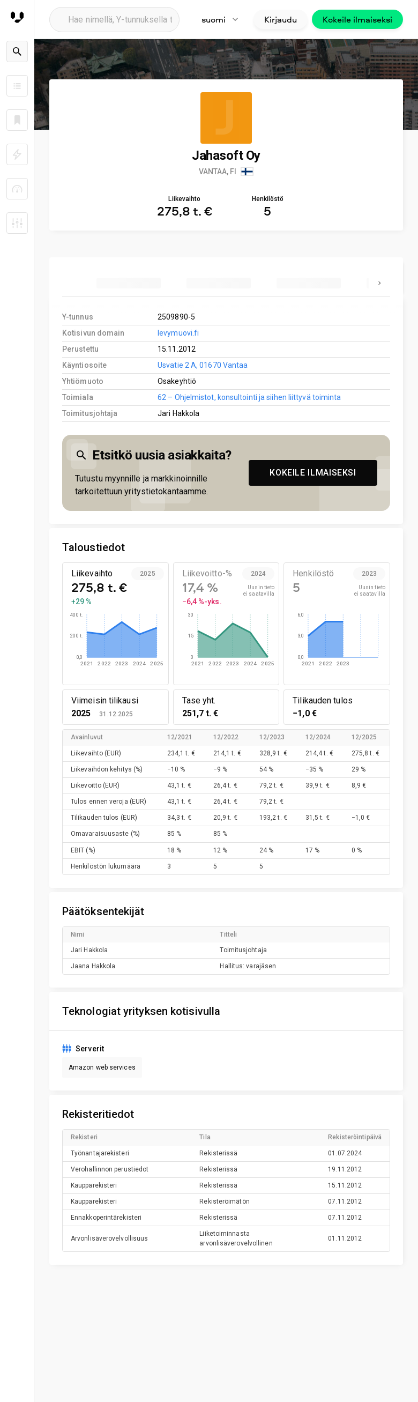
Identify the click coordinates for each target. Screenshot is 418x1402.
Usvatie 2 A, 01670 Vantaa (203, 365)
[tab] (129, 283)
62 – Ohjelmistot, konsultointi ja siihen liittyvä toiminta (249, 397)
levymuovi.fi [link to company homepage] (178, 333)
